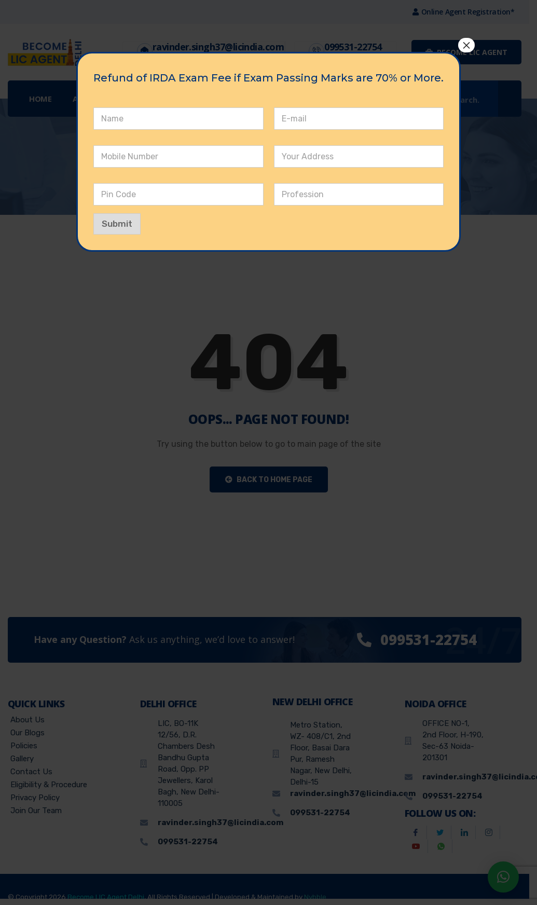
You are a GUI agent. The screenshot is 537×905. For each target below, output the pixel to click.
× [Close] (466, 45)
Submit (117, 223)
